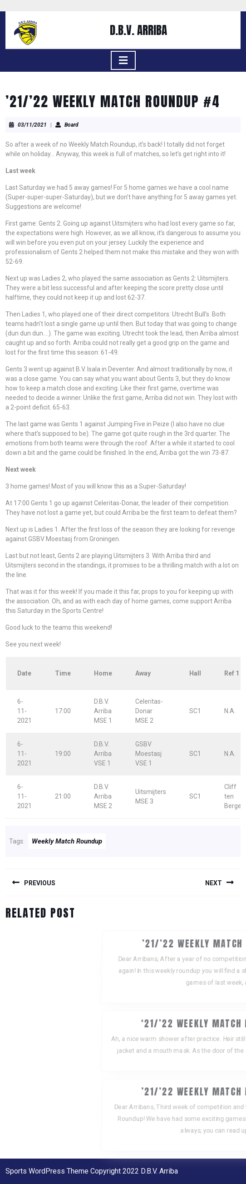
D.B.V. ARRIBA (138, 30)
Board (71, 125)
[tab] (123, 60)
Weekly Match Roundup (67, 841)
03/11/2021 (32, 125)
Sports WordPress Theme (47, 1171)
